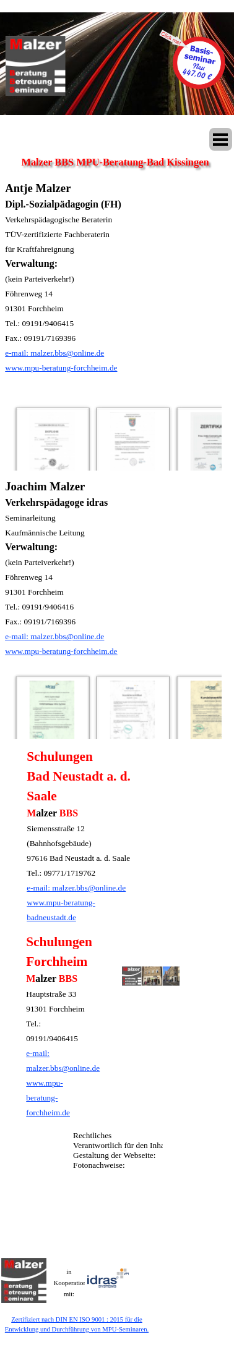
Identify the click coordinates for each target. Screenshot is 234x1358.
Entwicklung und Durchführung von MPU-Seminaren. (77, 1329)
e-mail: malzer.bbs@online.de (54, 353)
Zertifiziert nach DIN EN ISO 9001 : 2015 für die (76, 1319)
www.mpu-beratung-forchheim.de (61, 367)
